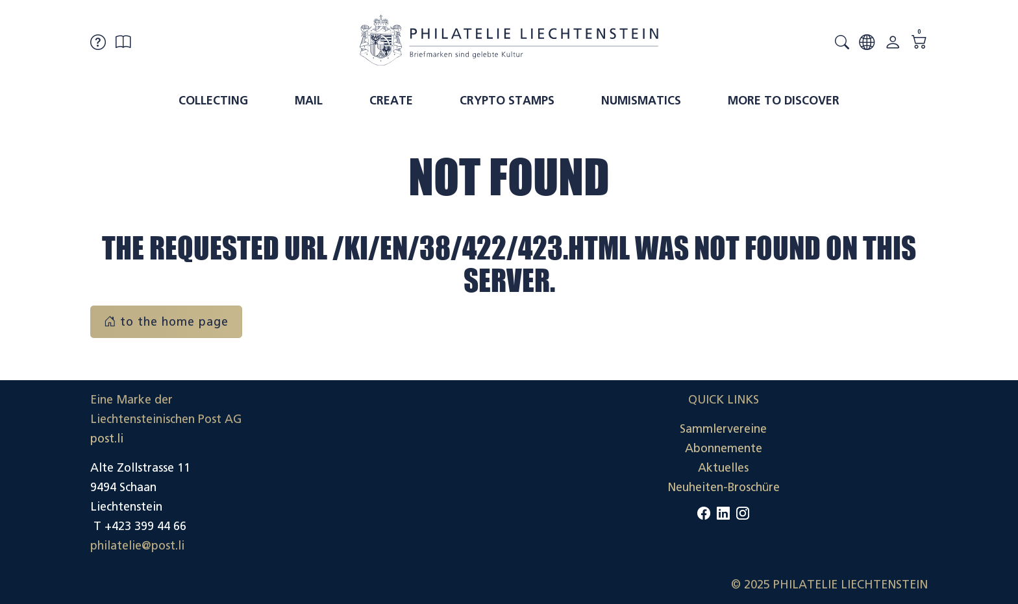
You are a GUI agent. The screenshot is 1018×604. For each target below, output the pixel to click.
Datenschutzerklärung (869, 468)
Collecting (213, 100)
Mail (309, 100)
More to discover (783, 100)
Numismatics (641, 100)
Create (391, 100)
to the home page (166, 322)
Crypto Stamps (507, 100)
